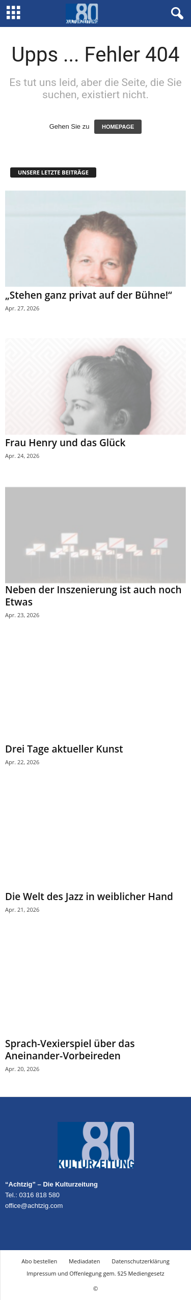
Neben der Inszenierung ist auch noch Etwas (93, 596)
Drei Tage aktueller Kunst (64, 749)
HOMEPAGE (118, 127)
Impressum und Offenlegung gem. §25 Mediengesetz (95, 1273)
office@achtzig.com (34, 1205)
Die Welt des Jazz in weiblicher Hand (89, 896)
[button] (175, 14)
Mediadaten (84, 1261)
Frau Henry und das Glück (65, 442)
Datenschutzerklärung (140, 1261)
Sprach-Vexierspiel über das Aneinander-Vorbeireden (69, 1049)
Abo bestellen (39, 1261)
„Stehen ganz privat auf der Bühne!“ (88, 295)
